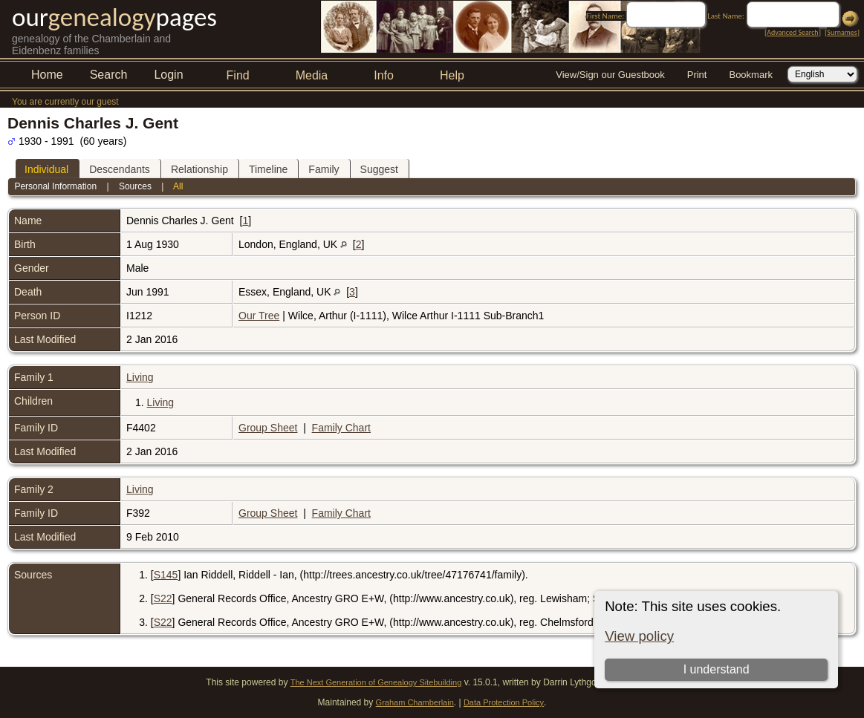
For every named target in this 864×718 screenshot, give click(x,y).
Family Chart (341, 428)
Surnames (842, 32)
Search (109, 74)
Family (323, 169)
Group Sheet (267, 428)
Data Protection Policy (504, 702)
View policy (639, 636)
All (178, 186)
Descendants (119, 169)
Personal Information (55, 186)
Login (168, 74)
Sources (135, 186)
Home (47, 74)
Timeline (268, 169)
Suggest (379, 169)
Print (697, 74)
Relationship (199, 169)
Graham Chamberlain (415, 702)
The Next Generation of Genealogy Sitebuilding (376, 682)
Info (384, 75)
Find (238, 75)
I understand (716, 669)
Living (140, 377)
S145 (166, 575)
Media (312, 75)
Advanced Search (792, 32)
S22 (163, 598)
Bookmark (751, 74)
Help (452, 75)
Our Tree (258, 316)
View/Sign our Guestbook (610, 74)
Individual (46, 169)
